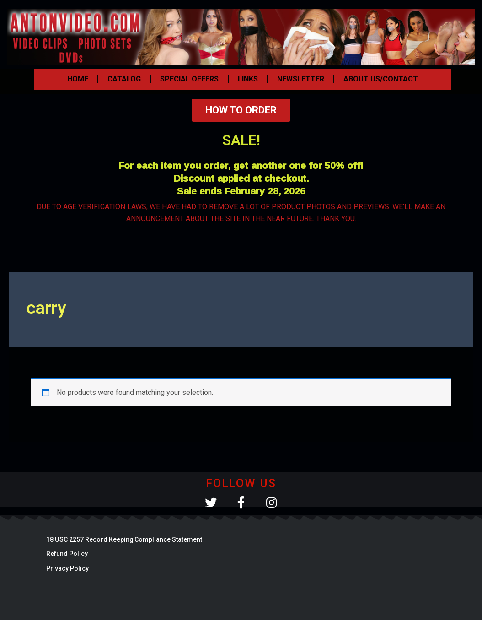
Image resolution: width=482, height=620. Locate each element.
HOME (77, 79)
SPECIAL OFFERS (189, 79)
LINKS (248, 79)
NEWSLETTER (300, 79)
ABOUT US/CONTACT (380, 79)
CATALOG (124, 79)
